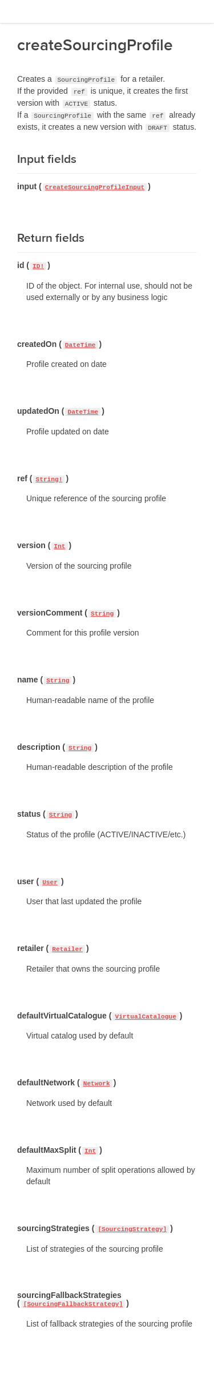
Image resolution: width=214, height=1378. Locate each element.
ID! (38, 266)
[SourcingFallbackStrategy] (73, 1304)
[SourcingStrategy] (132, 1229)
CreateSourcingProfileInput (95, 187)
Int (59, 546)
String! (48, 479)
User (50, 882)
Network (96, 1083)
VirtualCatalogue (145, 1016)
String (102, 613)
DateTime (80, 345)
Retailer (67, 949)
